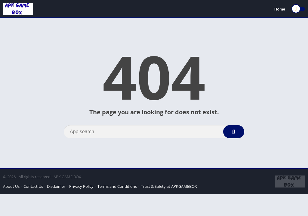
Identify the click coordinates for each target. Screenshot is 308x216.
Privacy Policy (81, 186)
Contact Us (33, 186)
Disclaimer (56, 186)
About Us (11, 186)
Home (279, 9)
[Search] (154, 131)
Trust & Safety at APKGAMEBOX (169, 186)
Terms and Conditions (117, 186)
